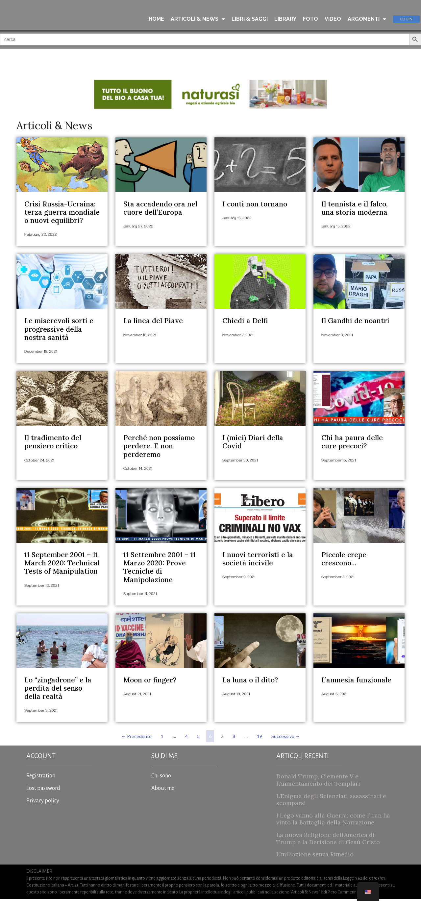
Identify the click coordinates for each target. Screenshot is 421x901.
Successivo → (285, 738)
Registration (40, 778)
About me (162, 790)
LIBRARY (285, 19)
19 (261, 736)
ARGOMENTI (367, 19)
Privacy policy (42, 803)
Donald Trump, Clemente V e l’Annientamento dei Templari (318, 781)
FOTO (310, 19)
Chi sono (161, 778)
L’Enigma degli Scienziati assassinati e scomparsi (331, 801)
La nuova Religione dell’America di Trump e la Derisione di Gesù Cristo (328, 840)
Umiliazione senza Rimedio (315, 856)
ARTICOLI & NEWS (198, 19)
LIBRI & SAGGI (250, 19)
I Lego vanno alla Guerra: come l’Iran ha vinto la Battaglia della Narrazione (333, 820)
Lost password (43, 790)
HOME (156, 19)
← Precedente (136, 738)
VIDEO (333, 19)
